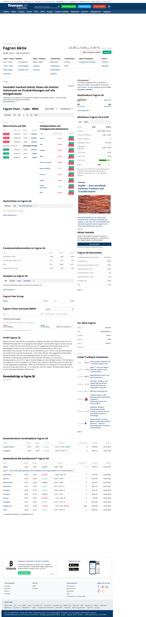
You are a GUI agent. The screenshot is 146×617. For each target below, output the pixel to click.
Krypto (50, 12)
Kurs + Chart (7, 62)
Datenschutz (71, 588)
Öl (104, 1)
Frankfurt (6, 494)
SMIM (24, 605)
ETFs (36, 12)
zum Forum (7, 380)
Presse (6, 591)
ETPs (42, 12)
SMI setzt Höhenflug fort (99, 391)
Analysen (36, 66)
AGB (68, 594)
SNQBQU (34, 138)
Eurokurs (17, 608)
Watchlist (105, 66)
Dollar (93, 1)
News (13, 12)
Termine (67, 62)
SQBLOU (34, 150)
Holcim (42, 174)
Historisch (7, 74)
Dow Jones (47, 605)
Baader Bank (7, 482)
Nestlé (42, 138)
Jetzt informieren (10, 102)
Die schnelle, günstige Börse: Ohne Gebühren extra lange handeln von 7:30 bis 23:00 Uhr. (38, 471)
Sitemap (7, 594)
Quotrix (6, 479)
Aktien (6, 12)
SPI (15, 1)
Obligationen (96, 12)
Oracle (42, 180)
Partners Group (45, 162)
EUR (80, 122)
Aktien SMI (8, 605)
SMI (5, 1)
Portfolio (105, 62)
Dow (25, 1)
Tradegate (6, 451)
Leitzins (97, 608)
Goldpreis (88, 605)
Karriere (7, 588)
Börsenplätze (8, 70)
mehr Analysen (9, 290)
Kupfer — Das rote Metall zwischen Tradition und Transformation (99, 369)
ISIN (18, 53)
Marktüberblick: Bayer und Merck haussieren (99, 376)
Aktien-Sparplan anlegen (91, 52)
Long (71, 137)
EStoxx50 (59, 1)
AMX (109, 339)
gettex (5, 467)
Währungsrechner (78, 608)
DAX (36, 1)
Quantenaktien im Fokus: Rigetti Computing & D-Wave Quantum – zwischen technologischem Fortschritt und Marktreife (100, 423)
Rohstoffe (75, 12)
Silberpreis (26, 608)
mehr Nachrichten (10, 215)
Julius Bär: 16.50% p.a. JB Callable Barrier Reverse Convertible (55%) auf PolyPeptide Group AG (98, 384)
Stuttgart (6, 490)
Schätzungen (55, 66)
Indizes (21, 12)
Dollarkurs (8, 608)
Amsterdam (7, 475)
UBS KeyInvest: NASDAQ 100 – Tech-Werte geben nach (100, 363)
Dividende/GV (55, 70)
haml (5, 510)
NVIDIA (42, 150)
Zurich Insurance (43, 186)
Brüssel (5, 498)
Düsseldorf (7, 486)
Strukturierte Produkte (87, 62)
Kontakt (7, 586)
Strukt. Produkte (61, 12)
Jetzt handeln (94, 244)
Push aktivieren (83, 110)
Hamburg (6, 502)
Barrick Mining (45, 168)
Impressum (71, 586)
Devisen (85, 12)
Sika (41, 192)
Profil (66, 66)
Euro (47, 1)
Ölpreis (89, 608)
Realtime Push (23, 70)
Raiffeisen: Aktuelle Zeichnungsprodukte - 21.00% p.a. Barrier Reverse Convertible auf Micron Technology (100, 411)
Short (71, 140)
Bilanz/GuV (54, 62)
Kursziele (36, 70)
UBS (41, 144)
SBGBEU (34, 142)
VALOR (5, 53)
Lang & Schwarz (8, 447)
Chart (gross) (22, 62)
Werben (35, 588)
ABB (41, 156)
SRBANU (34, 134)
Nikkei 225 (67, 605)
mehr (86, 122)
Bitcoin (82, 1)
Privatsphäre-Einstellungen (76, 596)
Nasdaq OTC (7, 506)
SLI (19, 605)
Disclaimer (70, 591)
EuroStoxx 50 (37, 605)
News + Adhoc (38, 62)
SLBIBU (34, 154)
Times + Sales (8, 66)
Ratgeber (107, 12)
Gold (70, 1)
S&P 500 (75, 605)
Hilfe (34, 586)
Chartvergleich (23, 66)
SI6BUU (34, 157)
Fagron (5, 301)
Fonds (29, 12)
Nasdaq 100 (57, 605)
